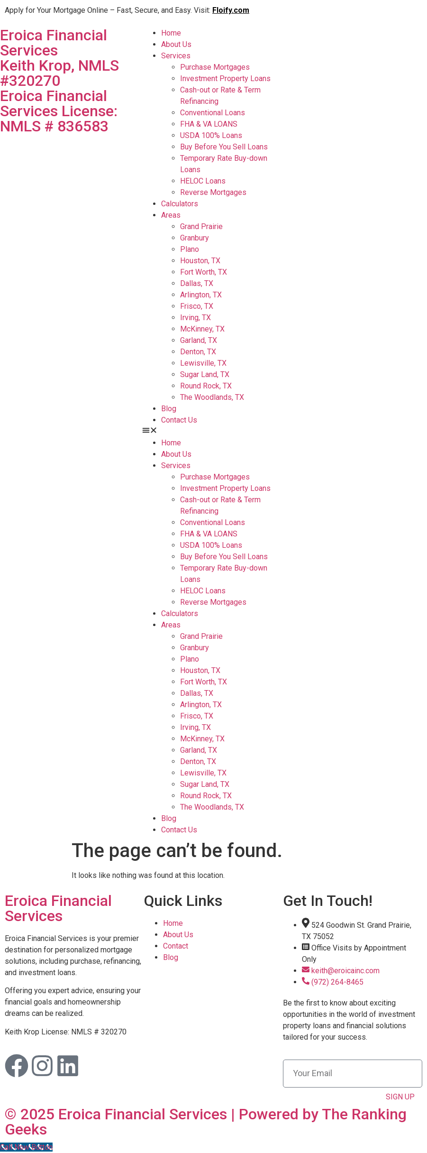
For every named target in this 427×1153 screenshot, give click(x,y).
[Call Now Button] (26, 1147)
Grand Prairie (201, 226)
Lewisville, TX (203, 363)
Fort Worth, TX (203, 272)
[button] (213, 431)
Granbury (194, 237)
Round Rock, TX (206, 385)
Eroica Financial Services (58, 908)
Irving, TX (195, 317)
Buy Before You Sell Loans (224, 146)
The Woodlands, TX (212, 397)
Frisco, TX (196, 306)
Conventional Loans (212, 112)
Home (171, 32)
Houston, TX (200, 260)
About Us (176, 44)
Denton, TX (198, 351)
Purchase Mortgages (215, 67)
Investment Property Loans (225, 78)
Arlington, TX (201, 294)
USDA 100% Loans (211, 135)
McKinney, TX (202, 328)
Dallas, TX (196, 283)
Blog (168, 408)
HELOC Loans (203, 180)
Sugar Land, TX (204, 374)
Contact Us (179, 419)
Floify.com (230, 10)
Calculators (179, 203)
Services (176, 55)
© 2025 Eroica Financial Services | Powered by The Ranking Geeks (206, 1121)
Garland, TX (198, 340)
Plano (189, 249)
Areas (171, 215)
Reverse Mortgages (213, 192)
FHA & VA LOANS (208, 124)
